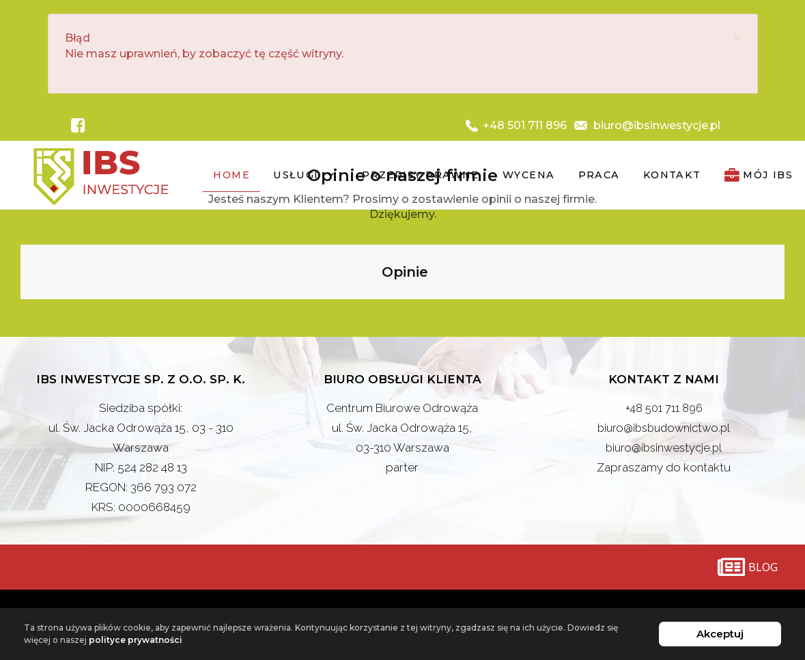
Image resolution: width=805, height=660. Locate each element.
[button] (20, 314)
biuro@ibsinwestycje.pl (663, 448)
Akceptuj (720, 633)
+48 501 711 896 (664, 408)
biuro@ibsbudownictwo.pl (664, 428)
